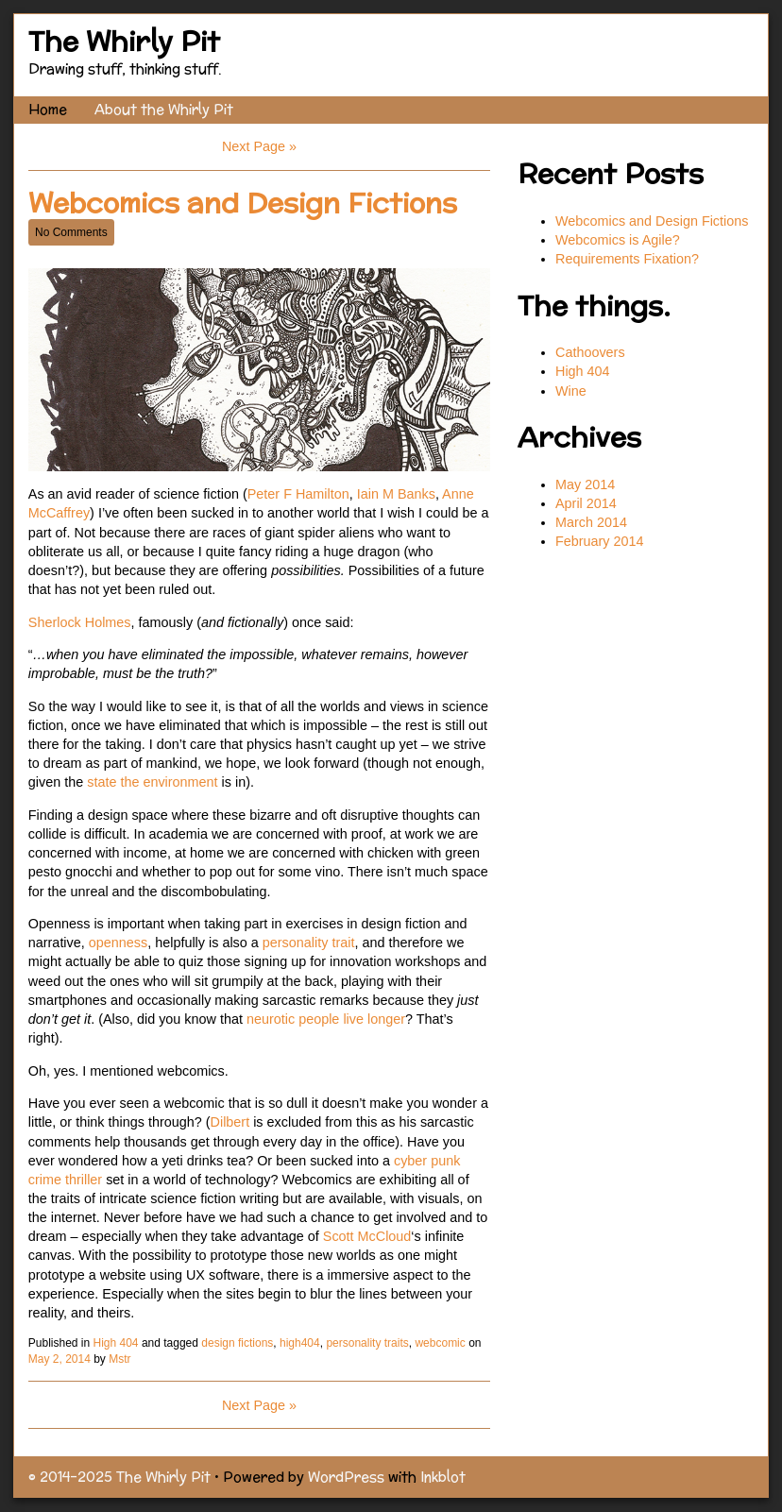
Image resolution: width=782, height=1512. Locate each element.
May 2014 (585, 484)
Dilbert (232, 1122)
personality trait (309, 942)
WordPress (346, 1477)
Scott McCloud (367, 1236)
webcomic (440, 1343)
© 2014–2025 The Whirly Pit (119, 1477)
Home (47, 109)
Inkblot (443, 1477)
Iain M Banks (396, 493)
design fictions (237, 1343)
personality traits (367, 1343)
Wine (570, 391)
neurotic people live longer (325, 1019)
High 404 (116, 1343)
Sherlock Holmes (79, 622)
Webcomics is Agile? (619, 239)
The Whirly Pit (124, 41)
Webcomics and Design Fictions (242, 202)
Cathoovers (590, 352)
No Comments (71, 232)
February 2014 (599, 541)
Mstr (119, 1359)
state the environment (150, 782)
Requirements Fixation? (627, 258)
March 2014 (591, 522)
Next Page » (259, 146)
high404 (300, 1343)
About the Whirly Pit (163, 109)
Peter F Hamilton (298, 493)
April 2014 (586, 503)
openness (118, 942)
